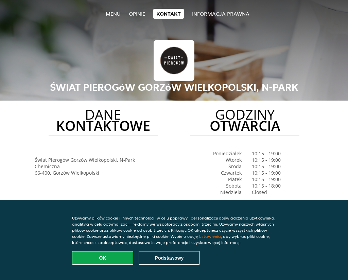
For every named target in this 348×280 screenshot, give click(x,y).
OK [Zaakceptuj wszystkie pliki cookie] (102, 258)
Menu (113, 13)
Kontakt (168, 13)
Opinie (137, 13)
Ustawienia (210, 236)
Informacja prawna (220, 13)
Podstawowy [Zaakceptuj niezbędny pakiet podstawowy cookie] (169, 258)
